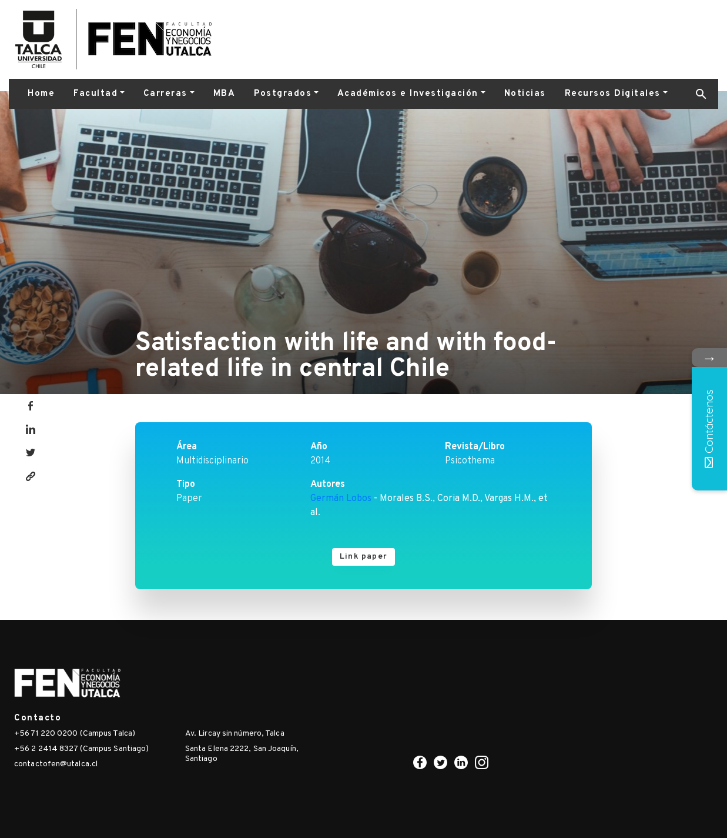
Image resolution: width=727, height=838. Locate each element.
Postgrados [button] (282, 93)
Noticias (525, 93)
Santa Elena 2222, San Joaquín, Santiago (242, 754)
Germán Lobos (340, 499)
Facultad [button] (95, 93)
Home (41, 93)
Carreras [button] (165, 93)
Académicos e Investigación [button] (407, 93)
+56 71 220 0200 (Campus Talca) (74, 734)
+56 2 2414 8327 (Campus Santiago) (81, 749)
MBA (224, 93)
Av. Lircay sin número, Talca (234, 734)
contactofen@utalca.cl (56, 764)
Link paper (363, 557)
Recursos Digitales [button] (613, 93)
